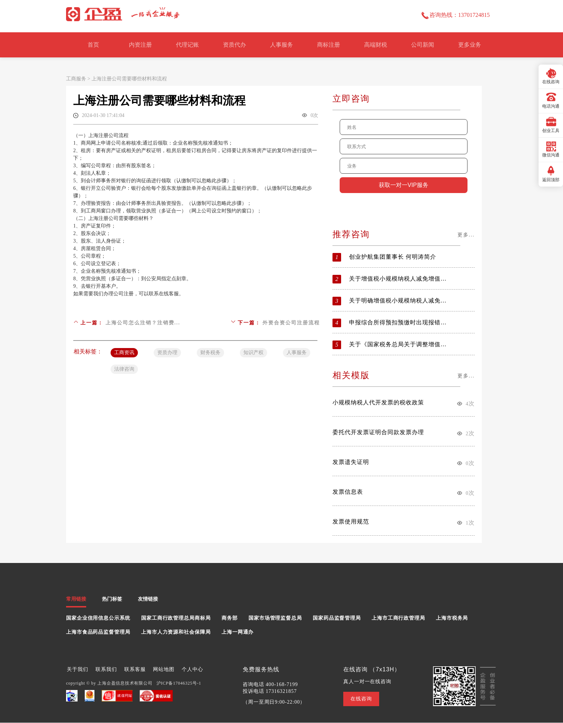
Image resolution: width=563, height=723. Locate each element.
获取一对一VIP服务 (403, 185)
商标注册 (328, 45)
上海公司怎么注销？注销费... (143, 322)
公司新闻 (422, 45)
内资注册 (140, 45)
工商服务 (76, 78)
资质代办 (234, 45)
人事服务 (281, 45)
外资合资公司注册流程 (291, 322)
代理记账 (187, 45)
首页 (93, 45)
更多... (466, 235)
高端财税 (375, 45)
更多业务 (469, 45)
